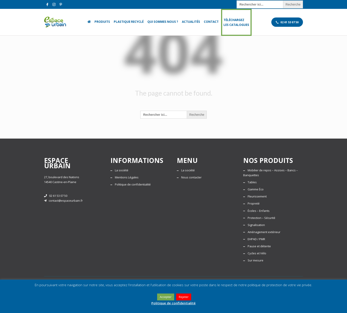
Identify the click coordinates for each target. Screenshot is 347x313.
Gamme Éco (256, 189)
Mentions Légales (127, 177)
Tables (252, 182)
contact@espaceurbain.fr (63, 201)
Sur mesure (255, 260)
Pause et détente (259, 246)
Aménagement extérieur (264, 232)
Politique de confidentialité (133, 184)
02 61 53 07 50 (55, 196)
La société (121, 170)
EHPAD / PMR (256, 239)
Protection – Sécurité (261, 218)
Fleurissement (257, 196)
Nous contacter (191, 177)
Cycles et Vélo (257, 253)
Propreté (254, 203)
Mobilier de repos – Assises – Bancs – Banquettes (270, 172)
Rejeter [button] (184, 297)
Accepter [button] (166, 297)
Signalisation (256, 225)
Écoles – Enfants (259, 211)
